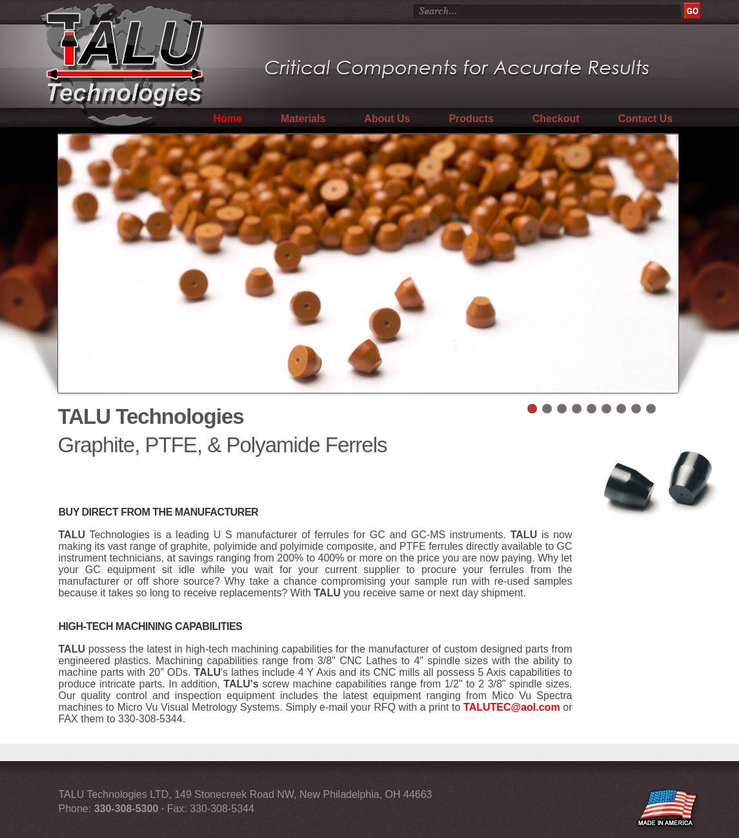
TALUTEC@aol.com (511, 707)
